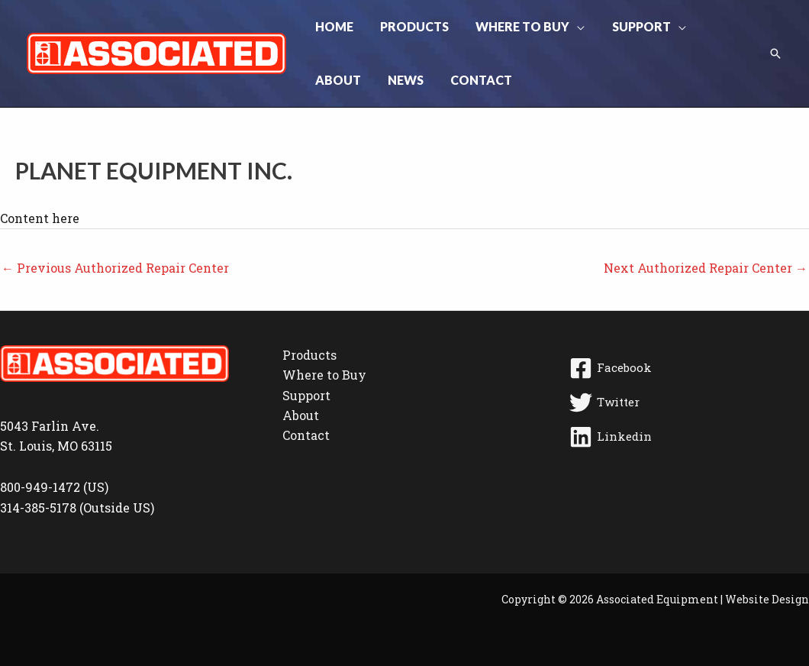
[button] (571, 26)
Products (309, 355)
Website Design (767, 599)
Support (306, 395)
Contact (306, 435)
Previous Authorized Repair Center (115, 268)
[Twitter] (687, 402)
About (300, 415)
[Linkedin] (687, 436)
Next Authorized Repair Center (705, 268)
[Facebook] (687, 368)
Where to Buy (324, 375)
